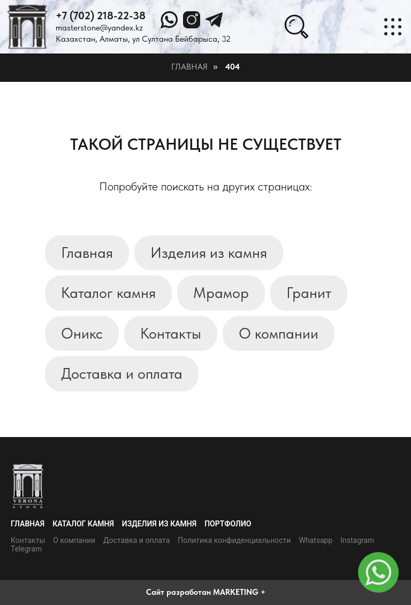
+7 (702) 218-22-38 (101, 15)
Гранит (308, 293)
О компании (278, 333)
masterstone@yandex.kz (99, 27)
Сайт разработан (178, 592)
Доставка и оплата (121, 373)
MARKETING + (239, 592)
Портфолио (227, 523)
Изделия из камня (208, 252)
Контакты (170, 333)
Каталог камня (108, 293)
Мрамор (221, 293)
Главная (189, 67)
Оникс (82, 333)
